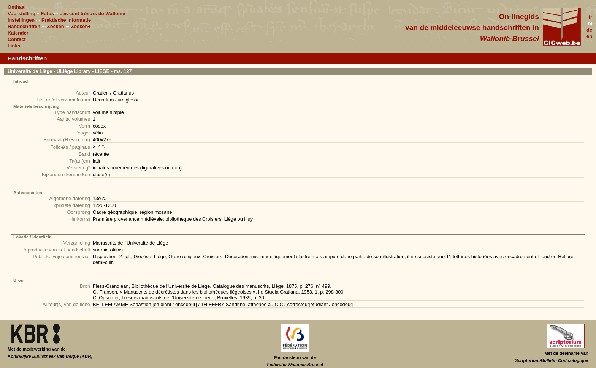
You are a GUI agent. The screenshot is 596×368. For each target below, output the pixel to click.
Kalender (18, 33)
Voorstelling (21, 13)
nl (590, 23)
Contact (17, 39)
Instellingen (21, 20)
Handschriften (24, 26)
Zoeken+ (80, 26)
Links (14, 46)
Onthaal (17, 7)
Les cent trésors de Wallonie (92, 13)
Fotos (47, 13)
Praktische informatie (66, 20)
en (589, 36)
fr (590, 17)
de (589, 30)
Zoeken (55, 26)
